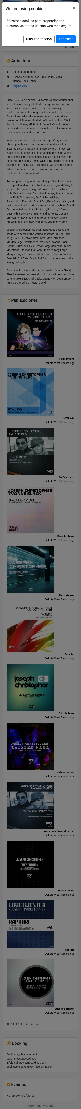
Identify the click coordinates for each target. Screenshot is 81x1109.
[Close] (74, 8)
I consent (66, 39)
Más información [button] (39, 39)
